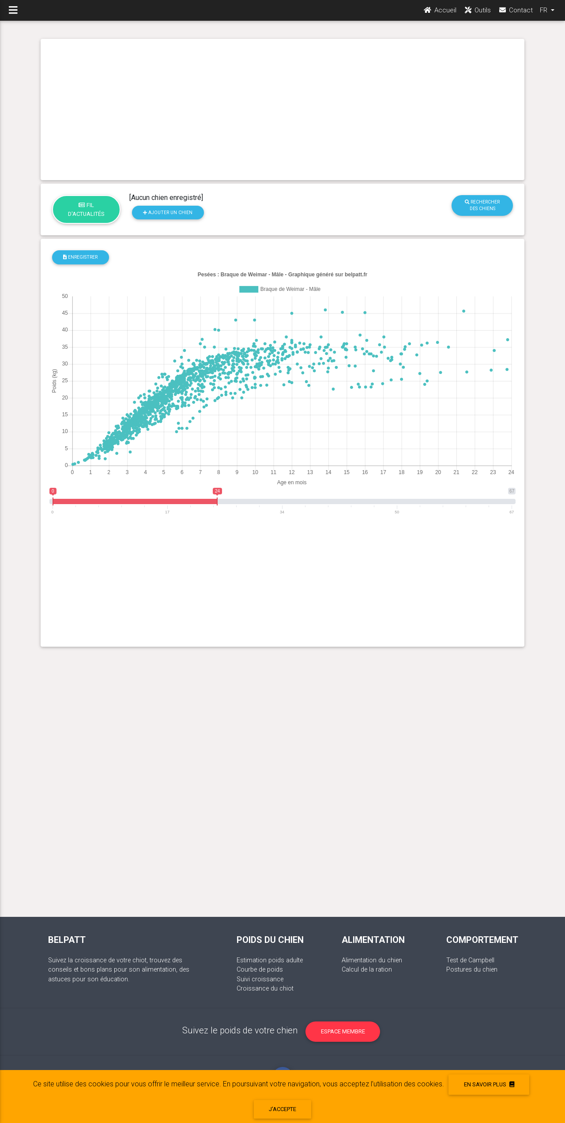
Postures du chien (471, 969)
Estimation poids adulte (270, 960)
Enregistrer (80, 257)
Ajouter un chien (167, 212)
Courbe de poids (260, 969)
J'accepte (282, 1109)
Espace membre (343, 1031)
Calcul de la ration (367, 969)
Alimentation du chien (372, 960)
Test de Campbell (470, 960)
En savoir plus (489, 1084)
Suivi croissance (260, 979)
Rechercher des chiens (482, 205)
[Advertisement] (282, 109)
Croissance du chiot (265, 988)
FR (544, 14)
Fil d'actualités (86, 209)
